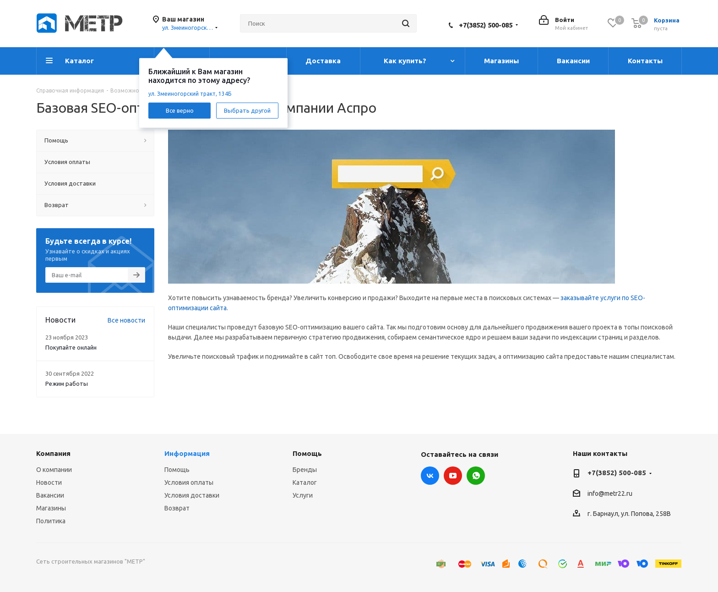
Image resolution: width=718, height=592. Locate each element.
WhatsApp (476, 475)
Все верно (180, 110)
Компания (53, 453)
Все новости (126, 320)
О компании (54, 469)
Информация (187, 453)
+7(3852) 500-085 (485, 25)
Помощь (177, 469)
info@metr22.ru (609, 493)
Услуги (303, 495)
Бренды (305, 469)
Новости (49, 482)
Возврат (177, 508)
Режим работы (66, 383)
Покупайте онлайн (71, 347)
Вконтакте (430, 475)
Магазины (51, 508)
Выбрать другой (247, 110)
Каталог (305, 482)
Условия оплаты (188, 482)
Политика (50, 521)
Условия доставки (191, 495)
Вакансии (50, 495)
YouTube (453, 475)
